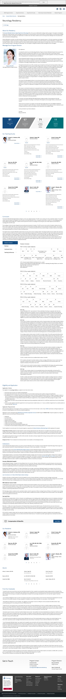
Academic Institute (33, 5)
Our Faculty (59, 680)
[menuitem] (33, 6)
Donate (7, 689)
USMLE (47, 409)
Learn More (57, 522)
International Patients (18, 681)
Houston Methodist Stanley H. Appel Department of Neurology (16, 33)
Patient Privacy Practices (22, 694)
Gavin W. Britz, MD (45, 456)
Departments (46, 680)
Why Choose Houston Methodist (44, 13)
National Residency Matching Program (40, 428)
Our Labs (36, 686)
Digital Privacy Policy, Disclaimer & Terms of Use (9, 694)
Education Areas (28, 679)
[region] (33, 2)
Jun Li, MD (53, 456)
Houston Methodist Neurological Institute (21, 450)
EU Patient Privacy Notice (41, 694)
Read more (15, 405)
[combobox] (33, 25)
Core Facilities (37, 680)
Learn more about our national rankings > (16, 475)
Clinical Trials (37, 682)
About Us (59, 679)
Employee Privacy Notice (51, 694)
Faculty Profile (39, 156)
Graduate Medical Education (11, 16)
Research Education (29, 684)
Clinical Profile (17, 144)
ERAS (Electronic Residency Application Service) (27, 413)
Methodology (60, 689)
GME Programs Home (8, 13)
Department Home (20, 13)
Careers (16, 682)
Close (44, 2)
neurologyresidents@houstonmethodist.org (38, 668)
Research (37, 677)
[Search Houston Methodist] (60, 9)
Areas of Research (38, 679)
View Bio (5, 143)
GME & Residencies (29, 683)
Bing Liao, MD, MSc (10, 66)
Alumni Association (29, 686)
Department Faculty (31, 13)
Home (4, 16)
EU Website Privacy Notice (32, 694)
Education (28, 677)
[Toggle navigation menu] (63, 9)
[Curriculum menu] (10, 248)
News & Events (60, 682)
